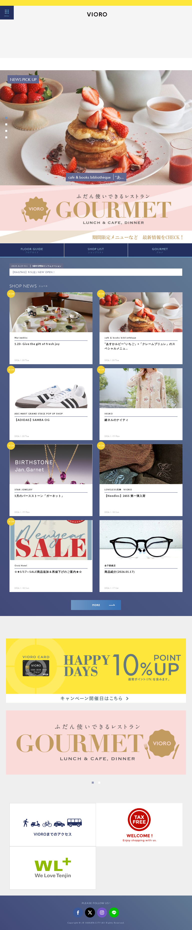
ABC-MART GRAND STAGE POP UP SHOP (38, 413)
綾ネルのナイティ (116, 419)
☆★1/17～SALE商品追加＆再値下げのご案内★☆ (48, 571)
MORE (103, 605)
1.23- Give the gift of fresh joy (37, 343)
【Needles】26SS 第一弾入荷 (125, 495)
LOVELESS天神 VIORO (118, 489)
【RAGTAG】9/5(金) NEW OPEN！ (34, 272)
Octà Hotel (20, 565)
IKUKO (108, 413)
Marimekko (21, 337)
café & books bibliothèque (120, 337)
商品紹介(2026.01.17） (120, 571)
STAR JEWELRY (23, 489)
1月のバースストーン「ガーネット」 (39, 495)
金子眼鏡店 (110, 565)
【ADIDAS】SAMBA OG (32, 419)
